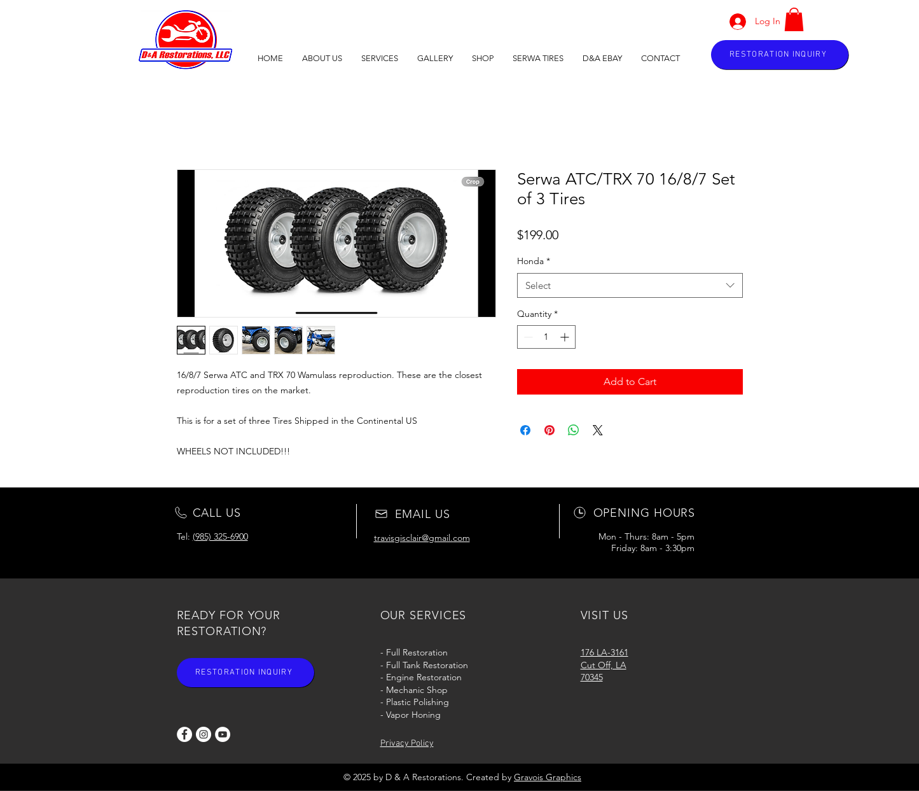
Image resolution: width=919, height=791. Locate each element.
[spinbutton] (546, 337)
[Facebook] (184, 734)
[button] (435, 58)
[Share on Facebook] (525, 430)
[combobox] (630, 285)
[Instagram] (203, 734)
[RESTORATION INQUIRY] (779, 54)
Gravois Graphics (547, 777)
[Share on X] (597, 430)
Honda (533, 261)
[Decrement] (527, 337)
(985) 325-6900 (220, 536)
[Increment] (566, 337)
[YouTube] (222, 734)
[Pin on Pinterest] (549, 430)
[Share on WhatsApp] (573, 430)
